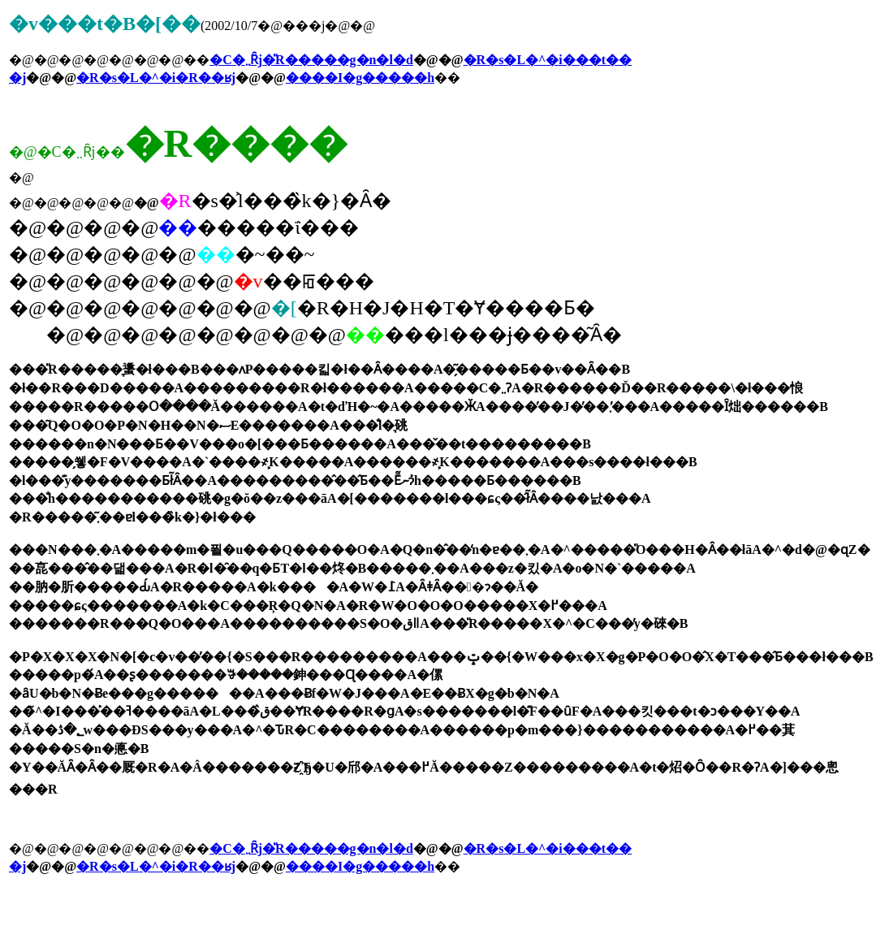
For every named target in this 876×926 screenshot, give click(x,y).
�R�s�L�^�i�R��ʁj (155, 77)
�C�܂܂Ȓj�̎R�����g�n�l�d (311, 60)
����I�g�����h (360, 77)
